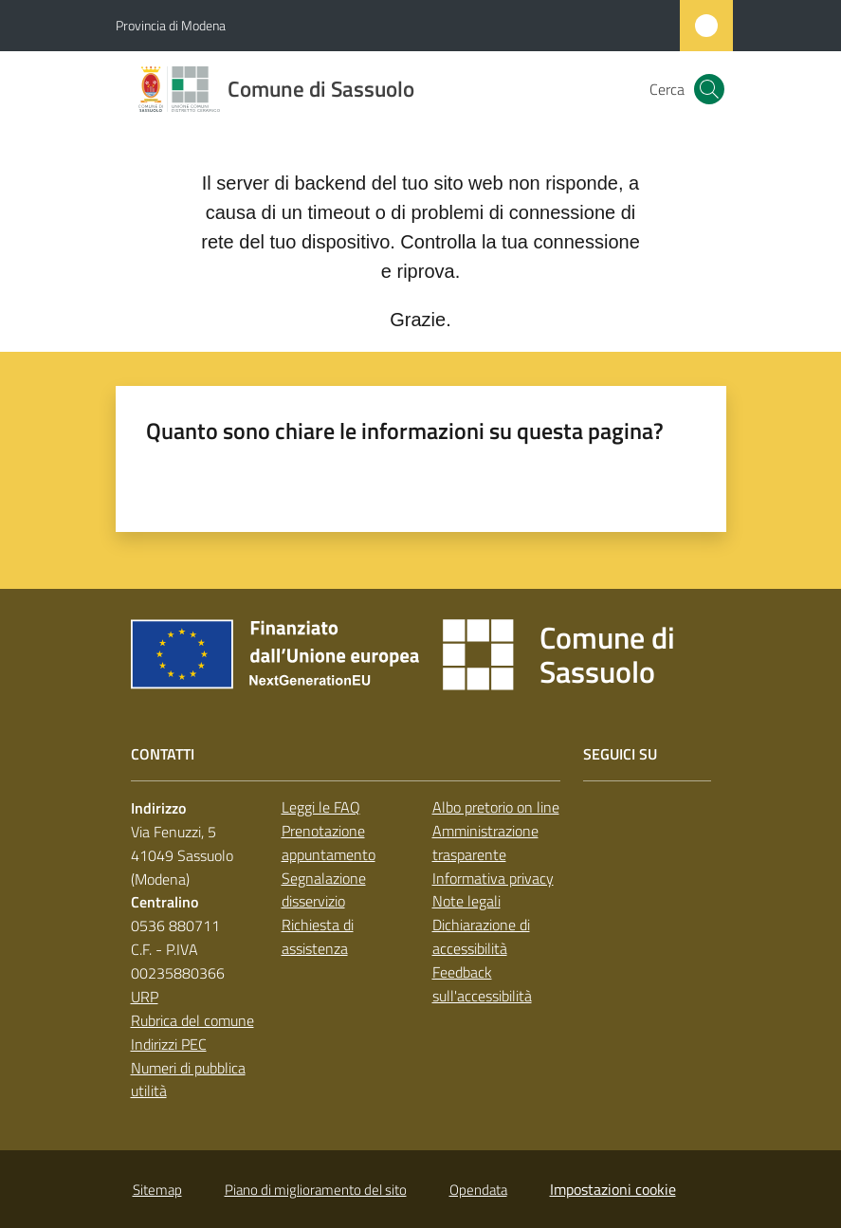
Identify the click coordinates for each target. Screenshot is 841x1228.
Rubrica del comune (192, 1020)
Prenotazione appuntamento (328, 842)
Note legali (466, 900)
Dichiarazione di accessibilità (481, 936)
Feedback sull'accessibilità (482, 984)
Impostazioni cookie (613, 1189)
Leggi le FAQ (321, 807)
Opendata (478, 1190)
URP (144, 996)
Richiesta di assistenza (318, 936)
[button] (709, 89)
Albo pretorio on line (495, 807)
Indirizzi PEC (169, 1044)
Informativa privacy (493, 878)
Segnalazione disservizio (324, 890)
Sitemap (157, 1190)
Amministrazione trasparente (485, 842)
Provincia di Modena (171, 25)
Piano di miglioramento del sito (316, 1190)
